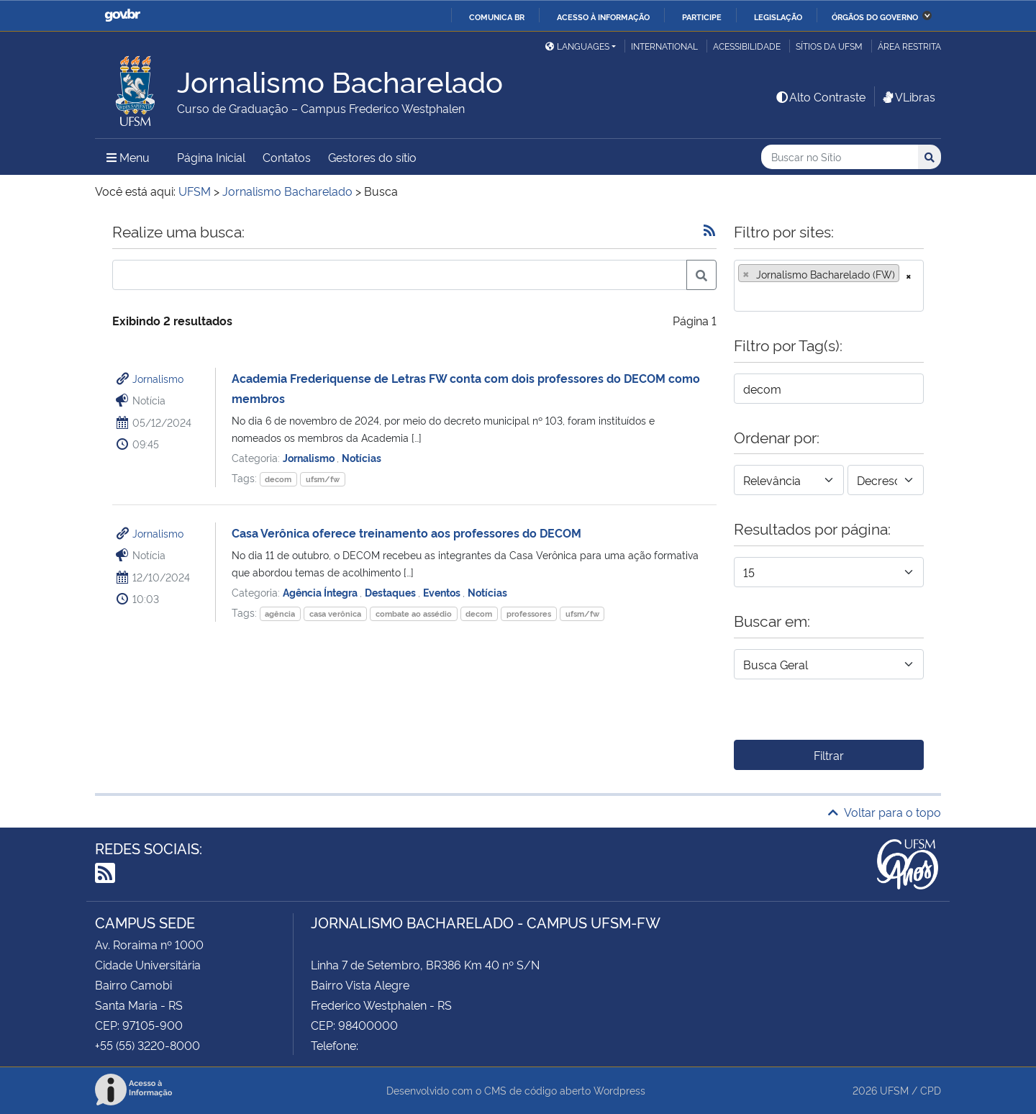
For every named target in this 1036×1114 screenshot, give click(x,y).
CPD (930, 1090)
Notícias (361, 457)
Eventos (443, 592)
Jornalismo (157, 378)
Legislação (778, 16)
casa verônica (335, 613)
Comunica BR (496, 16)
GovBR (122, 15)
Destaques (391, 592)
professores (528, 613)
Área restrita (909, 46)
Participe (702, 16)
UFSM (894, 1090)
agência (280, 613)
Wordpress (619, 1090)
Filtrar (829, 755)
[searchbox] (742, 296)
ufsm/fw (323, 479)
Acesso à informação (603, 16)
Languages (577, 46)
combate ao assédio (414, 613)
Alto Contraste (820, 96)
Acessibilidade (747, 46)
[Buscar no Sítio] (839, 157)
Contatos (287, 157)
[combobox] (829, 286)
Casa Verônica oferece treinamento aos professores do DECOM (406, 532)
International (664, 46)
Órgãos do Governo (875, 16)
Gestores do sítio (372, 157)
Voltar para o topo (884, 812)
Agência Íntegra (321, 592)
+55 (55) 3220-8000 (147, 1045)
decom (278, 479)
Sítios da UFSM (829, 46)
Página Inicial (211, 157)
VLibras (908, 96)
